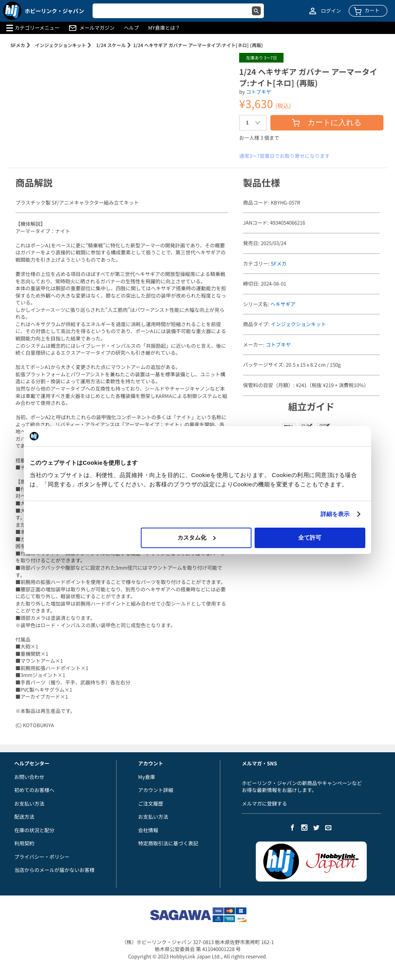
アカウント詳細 (155, 790)
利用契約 (24, 843)
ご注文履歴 (150, 803)
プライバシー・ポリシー (41, 856)
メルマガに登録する (264, 803)
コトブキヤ (258, 91)
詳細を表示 (335, 514)
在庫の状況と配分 (34, 830)
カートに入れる (326, 122)
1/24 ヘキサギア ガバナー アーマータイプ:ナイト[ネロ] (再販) (198, 45)
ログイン (331, 10)
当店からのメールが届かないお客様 (54, 869)
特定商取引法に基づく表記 (168, 843)
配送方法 (24, 816)
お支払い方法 (29, 803)
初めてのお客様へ (34, 790)
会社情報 (148, 830)
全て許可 (309, 537)
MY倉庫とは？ (164, 27)
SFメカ (17, 45)
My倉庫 (146, 776)
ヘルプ (131, 27)
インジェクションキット (60, 45)
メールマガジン (97, 27)
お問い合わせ (29, 776)
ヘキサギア (282, 304)
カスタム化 (196, 537)
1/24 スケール (111, 45)
